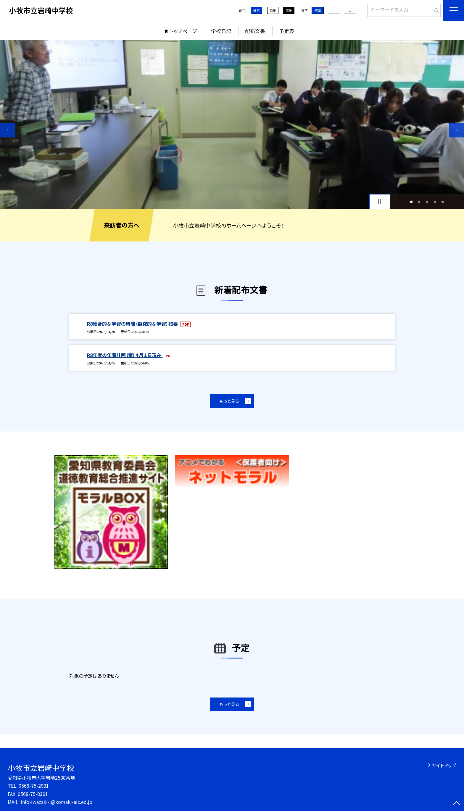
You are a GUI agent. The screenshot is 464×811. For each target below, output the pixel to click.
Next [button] (456, 130)
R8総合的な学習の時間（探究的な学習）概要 (133, 323)
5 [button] (443, 201)
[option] (232, 124)
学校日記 (221, 31)
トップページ (183, 31)
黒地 (289, 10)
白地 (273, 10)
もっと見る (229, 401)
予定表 (286, 31)
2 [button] (419, 201)
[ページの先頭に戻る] (456, 803)
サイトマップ (444, 765)
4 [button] (435, 201)
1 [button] (411, 201)
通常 (256, 10)
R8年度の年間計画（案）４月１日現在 (124, 355)
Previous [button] (7, 130)
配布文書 (255, 31)
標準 (318, 10)
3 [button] (427, 201)
